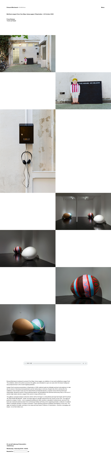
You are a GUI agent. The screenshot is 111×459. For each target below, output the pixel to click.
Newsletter (10, 451)
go (28, 451)
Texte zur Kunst (11, 20)
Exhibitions (22, 7)
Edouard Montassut (12, 7)
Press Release (11, 19)
